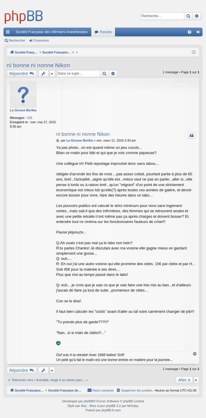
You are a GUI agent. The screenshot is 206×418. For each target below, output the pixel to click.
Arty (84, 406)
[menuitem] (189, 32)
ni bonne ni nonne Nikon (38, 65)
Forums (106, 32)
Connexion (41, 40)
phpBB (88, 401)
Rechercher (17, 40)
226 (29, 117)
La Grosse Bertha (23, 110)
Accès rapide (9, 33)
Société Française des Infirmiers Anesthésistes (52, 32)
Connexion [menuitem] (199, 33)
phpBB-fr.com (111, 410)
